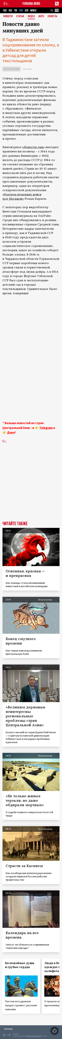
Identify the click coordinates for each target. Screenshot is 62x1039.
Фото (41, 16)
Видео (31, 16)
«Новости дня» (33, 147)
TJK (15, 10)
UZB (26, 10)
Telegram (46, 428)
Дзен (11, 432)
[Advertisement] (31, 480)
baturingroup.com (34, 1036)
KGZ (10, 10)
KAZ (5, 10)
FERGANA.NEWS (31, 4)
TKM (21, 10)
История (27, 69)
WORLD (33, 10)
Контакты (8, 1028)
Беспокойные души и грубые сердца (19, 965)
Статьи (20, 16)
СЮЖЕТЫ (52, 16)
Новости (8, 16)
